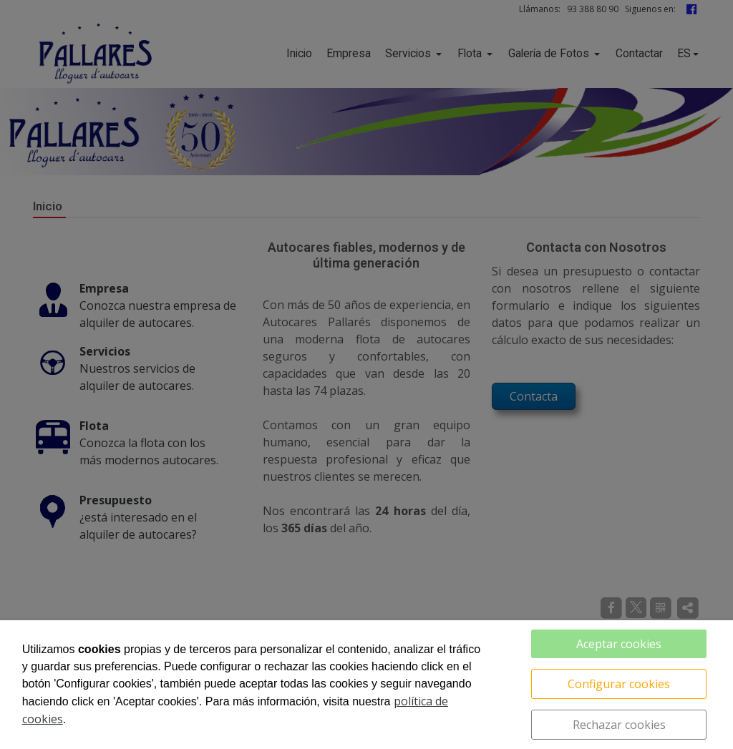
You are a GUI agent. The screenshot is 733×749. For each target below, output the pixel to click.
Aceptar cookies (618, 644)
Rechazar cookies (619, 725)
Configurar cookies (619, 684)
